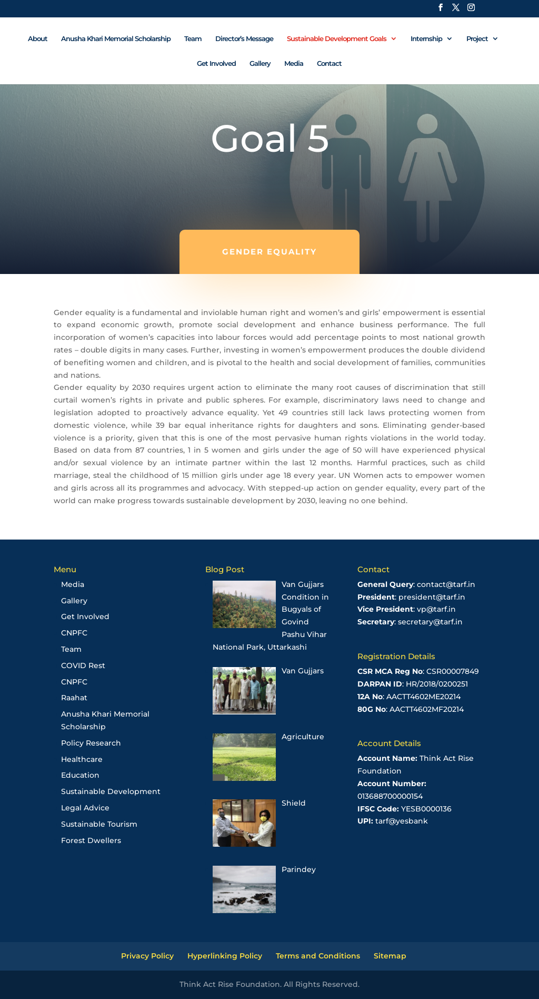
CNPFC (74, 633)
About (37, 39)
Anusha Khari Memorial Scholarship (116, 39)
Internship (426, 39)
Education (80, 775)
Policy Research (91, 743)
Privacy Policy (147, 956)
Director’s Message (244, 39)
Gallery (260, 63)
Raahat (74, 697)
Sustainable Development (111, 791)
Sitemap (390, 956)
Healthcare (82, 759)
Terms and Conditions (318, 956)
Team (193, 39)
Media (293, 63)
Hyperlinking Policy (224, 956)
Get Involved (216, 63)
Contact (329, 63)
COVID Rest (83, 665)
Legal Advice (85, 807)
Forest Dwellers (91, 840)
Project (477, 39)
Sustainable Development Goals (336, 39)
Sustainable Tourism (99, 824)
